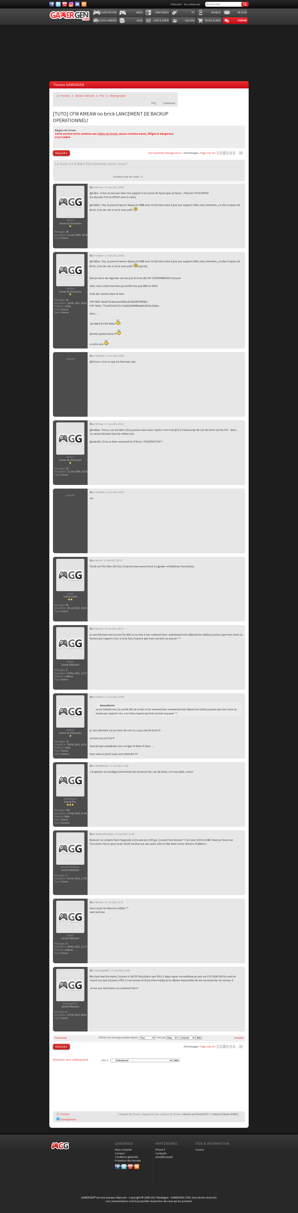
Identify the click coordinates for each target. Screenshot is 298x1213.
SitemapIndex (67, 1119)
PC (193, 12)
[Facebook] (51, 4)
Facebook (117, 1166)
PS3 (102, 96)
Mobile (216, 12)
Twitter (123, 1166)
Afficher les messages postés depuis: (126, 1037)
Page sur (207, 153)
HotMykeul (102, 765)
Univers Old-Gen (84, 96)
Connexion (169, 103)
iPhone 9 (160, 1149)
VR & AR (242, 12)
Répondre (61, 153)
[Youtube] (64, 4)
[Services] (84, 4)
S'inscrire (176, 4)
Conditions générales (126, 1157)
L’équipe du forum (129, 1114)
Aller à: (105, 1060)
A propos (120, 1153)
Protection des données (128, 1160)
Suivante (239, 1038)
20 (241, 152)
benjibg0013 (102, 970)
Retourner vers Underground (70, 1059)
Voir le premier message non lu (164, 153)
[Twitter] (58, 4)
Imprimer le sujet (162, 96)
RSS (136, 1166)
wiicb (99, 560)
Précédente (61, 1038)
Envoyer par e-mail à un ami (172, 96)
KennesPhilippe (104, 833)
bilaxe (99, 628)
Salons (190, 20)
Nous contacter (123, 1149)
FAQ (153, 103)
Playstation (108, 12)
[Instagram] (71, 4)
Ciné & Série (161, 20)
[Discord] (77, 4)
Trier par (167, 1037)
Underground (117, 96)
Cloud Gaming (107, 20)
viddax (99, 255)
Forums (65, 96)
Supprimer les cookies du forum (161, 1114)
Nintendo (162, 12)
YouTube (130, 1166)
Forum (242, 20)
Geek (139, 20)
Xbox (139, 12)
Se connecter (192, 4)
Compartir (161, 1153)
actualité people (164, 1157)
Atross (99, 187)
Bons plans (213, 20)
